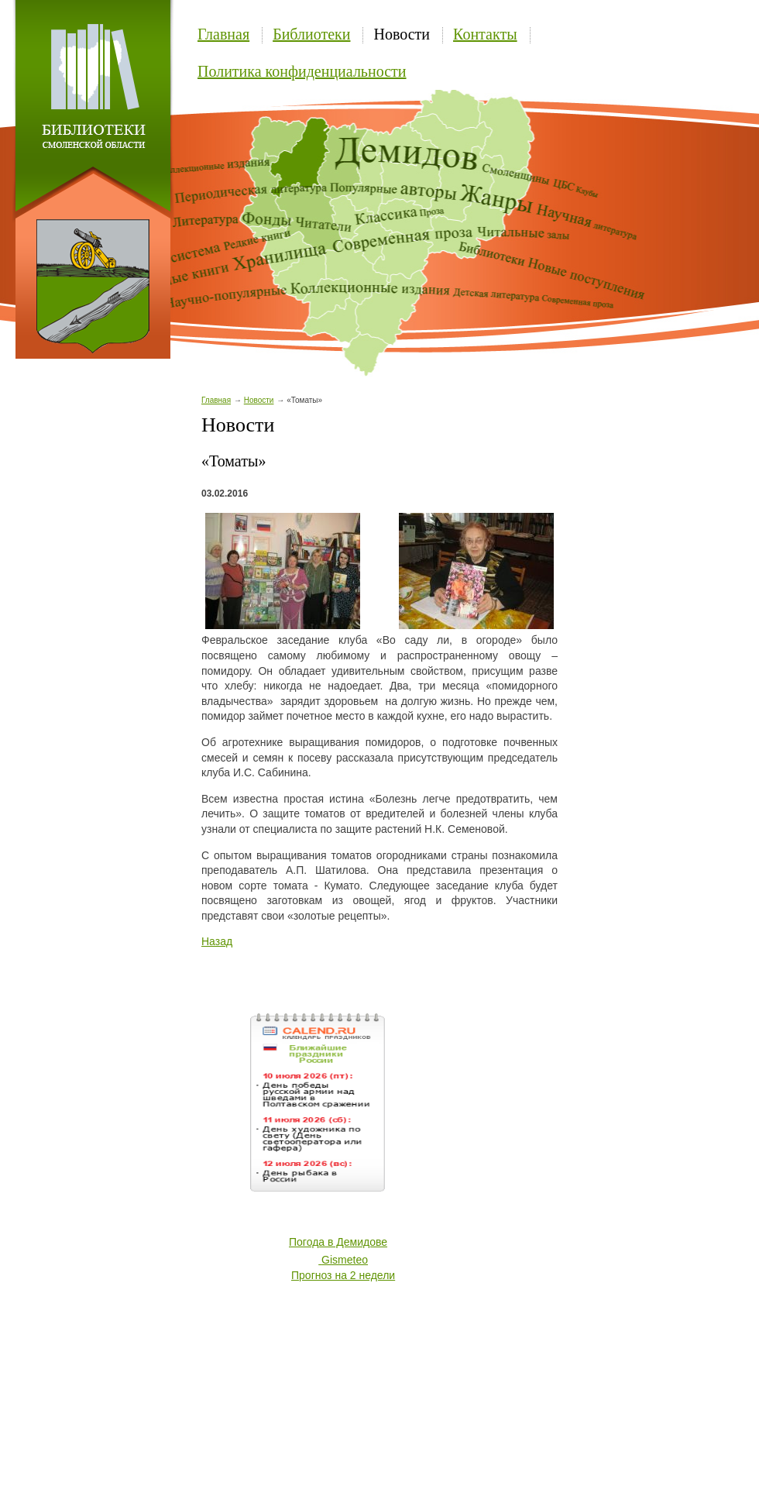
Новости (401, 34)
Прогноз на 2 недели (343, 1275)
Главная (223, 34)
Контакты (485, 34)
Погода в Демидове (338, 1242)
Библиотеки (311, 34)
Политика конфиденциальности (302, 71)
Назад (216, 941)
